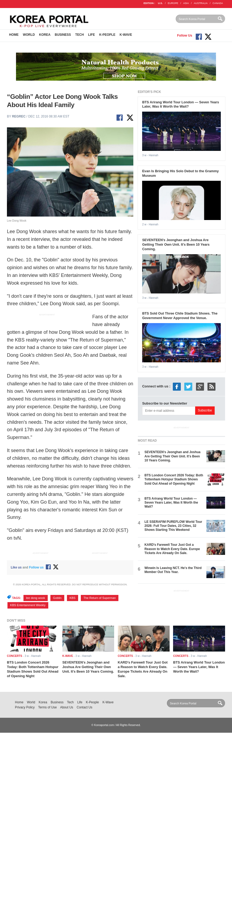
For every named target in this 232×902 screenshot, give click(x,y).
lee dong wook (35, 597)
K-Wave (126, 35)
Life (91, 35)
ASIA (186, 3)
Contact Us (85, 707)
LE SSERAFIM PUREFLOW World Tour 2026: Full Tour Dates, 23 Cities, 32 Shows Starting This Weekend (173, 526)
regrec (19, 116)
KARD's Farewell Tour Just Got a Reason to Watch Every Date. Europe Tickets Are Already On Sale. (172, 549)
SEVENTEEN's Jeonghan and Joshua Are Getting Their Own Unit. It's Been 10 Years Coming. (176, 244)
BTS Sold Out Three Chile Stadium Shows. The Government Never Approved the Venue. (179, 315)
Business (63, 35)
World (29, 35)
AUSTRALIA (201, 3)
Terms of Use (47, 707)
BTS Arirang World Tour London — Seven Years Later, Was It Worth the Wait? (180, 104)
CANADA (218, 3)
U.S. (160, 3)
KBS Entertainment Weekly (28, 605)
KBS (72, 597)
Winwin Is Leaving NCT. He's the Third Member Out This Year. (173, 570)
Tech (79, 35)
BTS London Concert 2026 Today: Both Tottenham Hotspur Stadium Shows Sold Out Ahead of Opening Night (174, 479)
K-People (107, 35)
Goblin (57, 597)
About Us (66, 707)
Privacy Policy (25, 707)
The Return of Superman (99, 597)
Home (14, 35)
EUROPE (173, 3)
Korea (44, 35)
